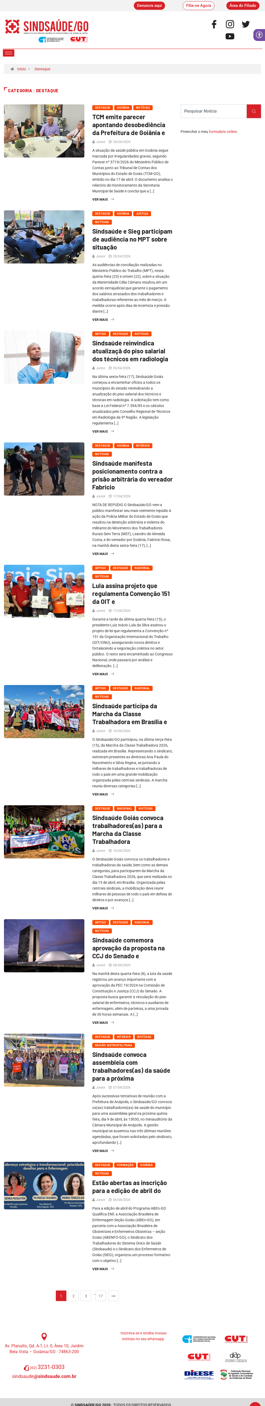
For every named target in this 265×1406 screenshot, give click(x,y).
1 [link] (61, 1296)
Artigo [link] (100, 334)
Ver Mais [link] (103, 199)
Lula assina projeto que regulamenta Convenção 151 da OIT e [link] (131, 593)
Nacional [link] (142, 568)
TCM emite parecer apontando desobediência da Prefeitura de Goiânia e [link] (128, 124)
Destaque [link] (42, 69)
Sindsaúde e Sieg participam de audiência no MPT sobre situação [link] (132, 239)
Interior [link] (143, 445)
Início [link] (21, 69)
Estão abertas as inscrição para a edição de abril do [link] (129, 1186)
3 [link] (86, 1296)
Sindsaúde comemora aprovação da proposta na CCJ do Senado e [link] (128, 948)
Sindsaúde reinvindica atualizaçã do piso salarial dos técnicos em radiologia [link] (130, 351)
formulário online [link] (223, 132)
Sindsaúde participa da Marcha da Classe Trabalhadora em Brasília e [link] (129, 713)
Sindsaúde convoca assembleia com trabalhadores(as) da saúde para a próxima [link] (131, 1066)
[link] (149, 6)
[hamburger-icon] (9, 53)
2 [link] (73, 1296)
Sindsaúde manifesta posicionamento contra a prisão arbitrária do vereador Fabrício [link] (132, 475)
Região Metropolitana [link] (113, 1045)
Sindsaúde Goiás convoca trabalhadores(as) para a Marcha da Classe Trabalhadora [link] (127, 829)
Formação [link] (125, 1165)
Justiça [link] (142, 213)
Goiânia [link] (123, 107)
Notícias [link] (143, 107)
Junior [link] (100, 142)
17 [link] (101, 1296)
